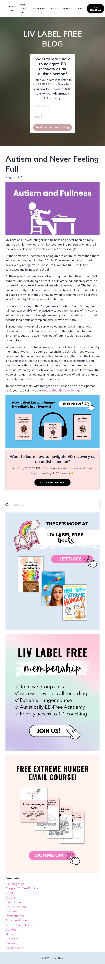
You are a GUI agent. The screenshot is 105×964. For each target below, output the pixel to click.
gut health (12, 929)
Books (54, 8)
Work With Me (22, 8)
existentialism (14, 916)
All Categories (14, 884)
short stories (14, 948)
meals (9, 934)
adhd (9, 893)
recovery (11, 943)
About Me (11, 8)
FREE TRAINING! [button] (95, 9)
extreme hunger (16, 920)
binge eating (14, 902)
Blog (80, 8)
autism (10, 897)
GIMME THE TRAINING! (52, 482)
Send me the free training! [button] (52, 127)
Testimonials (38, 8)
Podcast (67, 8)
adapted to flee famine (21, 888)
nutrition (11, 939)
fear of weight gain (19, 925)
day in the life (15, 906)
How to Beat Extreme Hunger (62, 390)
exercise (11, 911)
